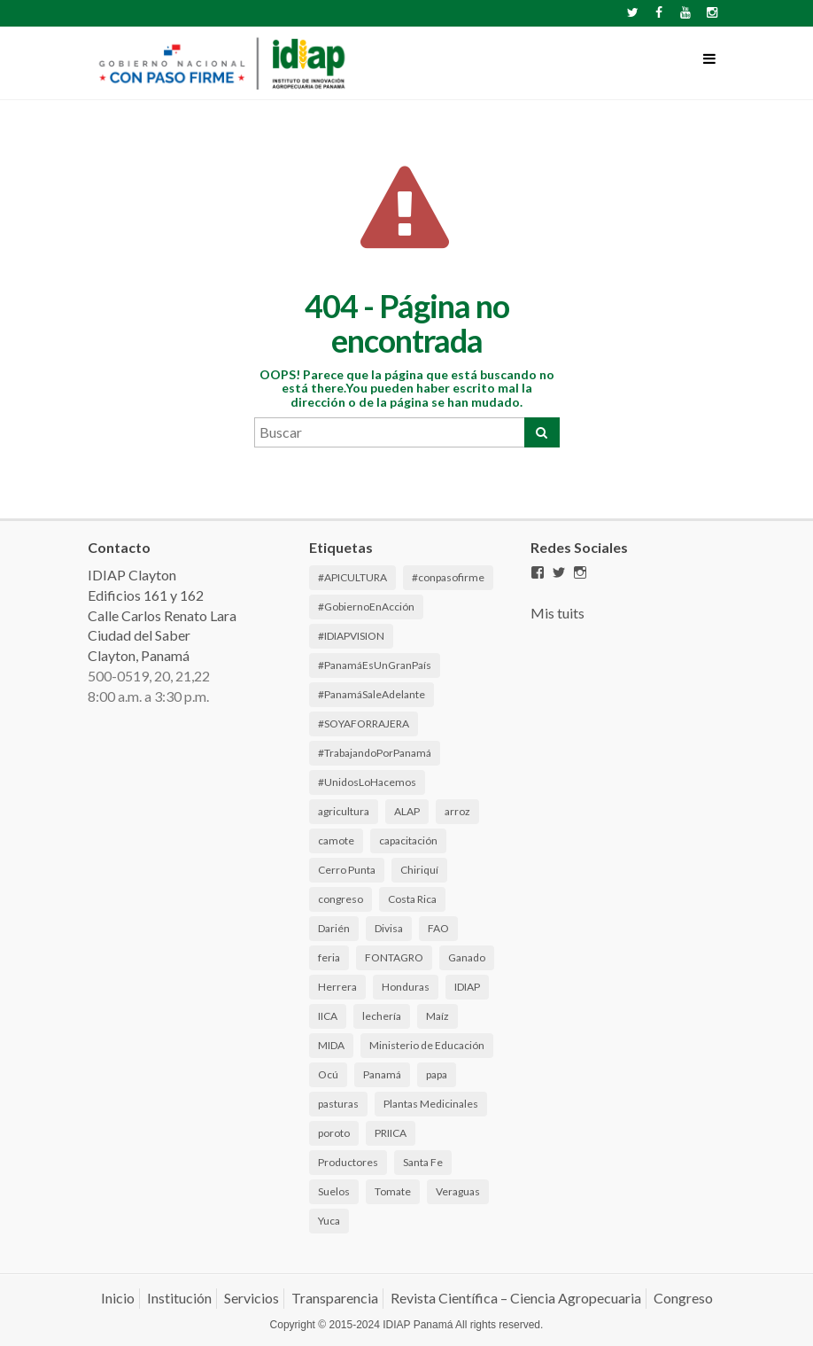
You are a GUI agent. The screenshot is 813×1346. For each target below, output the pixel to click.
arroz (457, 811)
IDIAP (467, 986)
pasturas (338, 1103)
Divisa (389, 928)
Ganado (466, 957)
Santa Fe (423, 1162)
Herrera (337, 986)
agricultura (343, 811)
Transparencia (334, 1297)
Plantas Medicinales (430, 1103)
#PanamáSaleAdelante (371, 694)
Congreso (683, 1297)
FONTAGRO (394, 957)
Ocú (328, 1074)
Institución (179, 1297)
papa (436, 1074)
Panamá (382, 1074)
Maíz (437, 1016)
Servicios (251, 1297)
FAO (438, 928)
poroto (334, 1133)
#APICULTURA (352, 577)
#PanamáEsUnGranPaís (374, 665)
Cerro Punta (347, 869)
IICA (327, 1016)
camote (336, 840)
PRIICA (390, 1133)
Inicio (118, 1297)
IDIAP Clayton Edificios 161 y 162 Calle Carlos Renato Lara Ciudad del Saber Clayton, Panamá (162, 615)
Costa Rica (412, 899)
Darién (334, 928)
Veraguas (458, 1191)
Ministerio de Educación (426, 1045)
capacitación (408, 840)
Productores (348, 1162)
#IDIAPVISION (351, 635)
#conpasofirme (448, 577)
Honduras (406, 986)
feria (329, 957)
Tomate (393, 1191)
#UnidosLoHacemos (367, 782)
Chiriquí (419, 869)
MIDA (331, 1045)
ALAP (407, 811)
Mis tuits (557, 612)
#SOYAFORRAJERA (363, 723)
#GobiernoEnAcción (366, 606)
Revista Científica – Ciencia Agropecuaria (516, 1297)
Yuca (329, 1220)
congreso (340, 899)
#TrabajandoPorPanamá (374, 752)
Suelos (334, 1191)
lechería (381, 1016)
